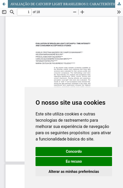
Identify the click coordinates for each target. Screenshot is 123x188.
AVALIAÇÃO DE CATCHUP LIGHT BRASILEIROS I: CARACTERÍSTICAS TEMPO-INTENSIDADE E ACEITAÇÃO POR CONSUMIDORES (66, 4)
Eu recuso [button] (74, 161)
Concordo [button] (74, 151)
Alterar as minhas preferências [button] (74, 171)
